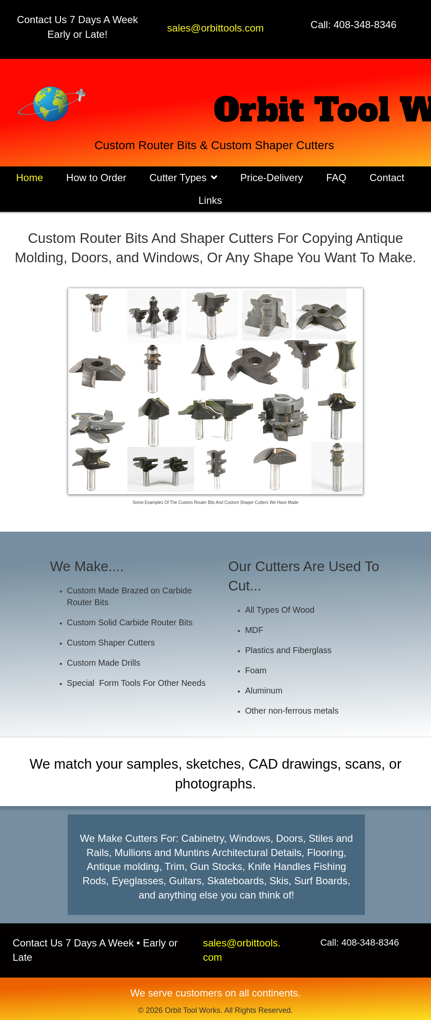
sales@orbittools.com (215, 28)
